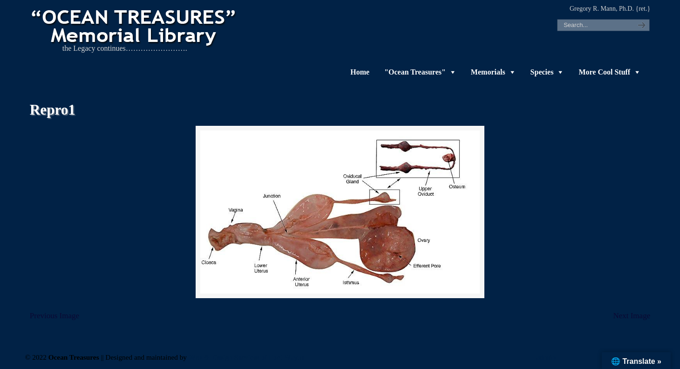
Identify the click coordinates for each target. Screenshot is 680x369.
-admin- (546, 357)
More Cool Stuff (604, 72)
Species (542, 72)
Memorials (488, 72)
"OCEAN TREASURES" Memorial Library (134, 26)
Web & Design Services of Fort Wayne (247, 357)
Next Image (631, 315)
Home (359, 72)
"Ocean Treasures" (415, 72)
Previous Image (54, 315)
